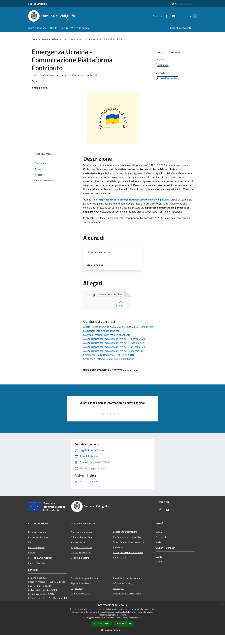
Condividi (162, 52)
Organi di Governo (37, 532)
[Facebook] (161, 16)
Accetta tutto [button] (101, 624)
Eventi (159, 561)
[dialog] (112, 618)
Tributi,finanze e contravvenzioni (129, 542)
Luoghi (159, 556)
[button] (112, 630)
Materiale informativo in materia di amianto (106, 335)
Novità (44, 39)
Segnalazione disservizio (82, 583)
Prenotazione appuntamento (84, 578)
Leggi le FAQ (77, 588)
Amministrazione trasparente (127, 578)
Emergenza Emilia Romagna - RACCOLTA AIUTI (108, 355)
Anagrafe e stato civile (81, 532)
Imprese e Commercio (81, 547)
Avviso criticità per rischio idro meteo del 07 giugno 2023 (114, 347)
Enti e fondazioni (36, 547)
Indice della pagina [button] (43, 154)
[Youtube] (168, 16)
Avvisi (158, 542)
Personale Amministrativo (41, 557)
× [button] (222, 604)
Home (34, 39)
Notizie (55, 39)
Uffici (30, 542)
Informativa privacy (122, 583)
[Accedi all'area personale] (182, 3)
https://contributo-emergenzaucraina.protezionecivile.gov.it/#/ (134, 199)
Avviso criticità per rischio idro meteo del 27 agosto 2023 (114, 339)
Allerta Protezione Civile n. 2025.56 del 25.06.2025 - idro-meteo (118, 327)
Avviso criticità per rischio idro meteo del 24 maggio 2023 (114, 351)
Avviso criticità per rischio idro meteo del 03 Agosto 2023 (114, 343)
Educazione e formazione (125, 531)
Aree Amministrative (38, 537)
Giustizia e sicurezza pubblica (127, 537)
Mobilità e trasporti (80, 557)
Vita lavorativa (78, 542)
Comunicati (161, 537)
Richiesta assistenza (80, 593)
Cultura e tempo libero (81, 537)
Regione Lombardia (37, 3)
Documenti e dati (36, 563)
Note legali (118, 588)
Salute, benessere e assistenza (128, 552)
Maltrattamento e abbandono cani (101, 331)
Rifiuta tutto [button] (124, 623)
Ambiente (118, 547)
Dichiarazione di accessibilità (127, 593)
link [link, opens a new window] (140, 618)
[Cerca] (193, 15)
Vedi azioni (177, 52)
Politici (31, 552)
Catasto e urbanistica (81, 552)
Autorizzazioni (120, 557)
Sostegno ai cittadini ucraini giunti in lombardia (108, 359)
